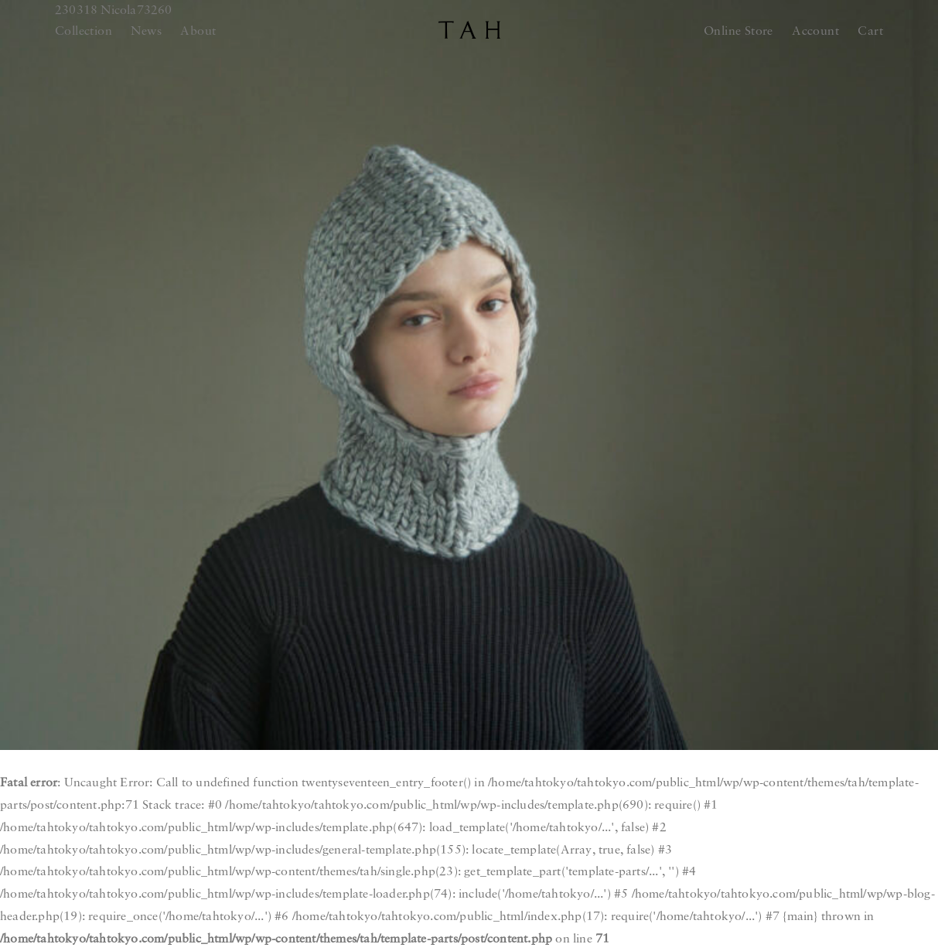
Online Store (738, 32)
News (146, 32)
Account (815, 32)
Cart (870, 32)
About (198, 32)
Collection (83, 32)
